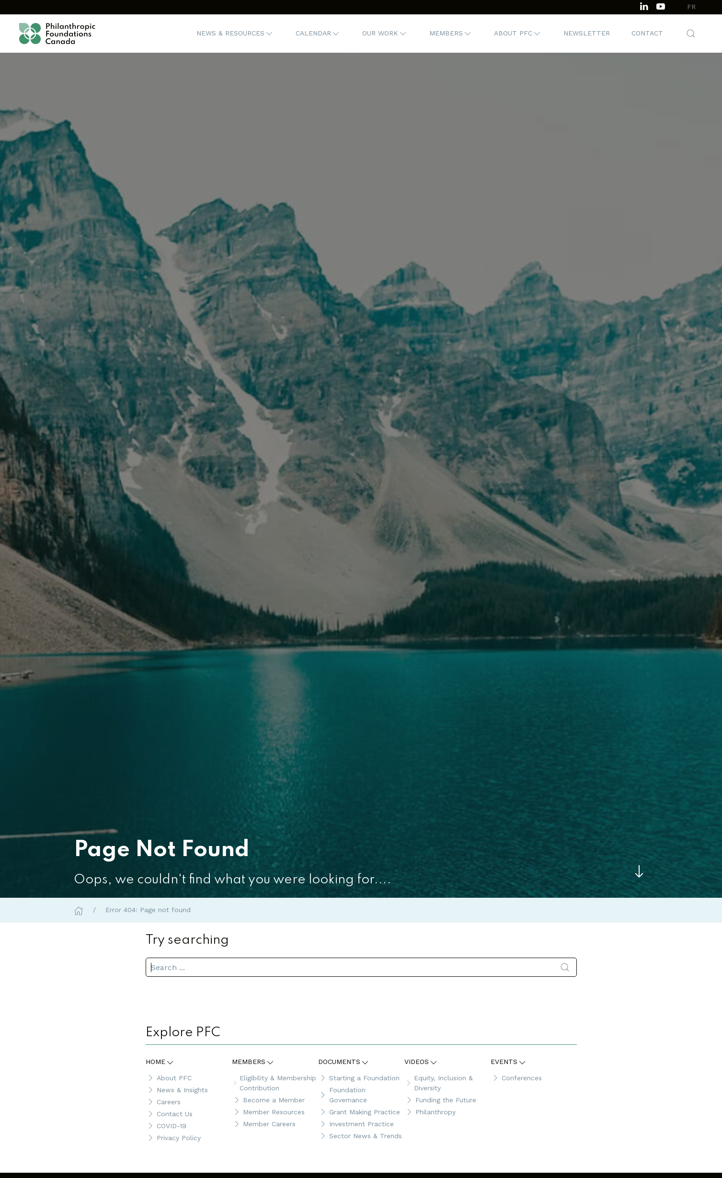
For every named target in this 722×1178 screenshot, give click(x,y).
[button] (235, 33)
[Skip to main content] (639, 871)
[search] (361, 967)
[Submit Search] (565, 967)
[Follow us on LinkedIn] (644, 5)
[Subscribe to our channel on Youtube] (660, 5)
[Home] (78, 910)
